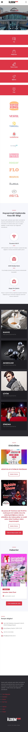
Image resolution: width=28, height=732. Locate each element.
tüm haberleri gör (14, 603)
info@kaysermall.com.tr (10, 635)
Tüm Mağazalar (6, 694)
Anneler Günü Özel (9, 592)
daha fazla (14, 474)
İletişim (4, 711)
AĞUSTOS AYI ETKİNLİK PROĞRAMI (14, 469)
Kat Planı (4, 702)
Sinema (4, 699)
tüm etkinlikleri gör (14, 532)
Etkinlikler (4, 697)
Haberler (4, 706)
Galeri (3, 709)
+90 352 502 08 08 (8, 632)
